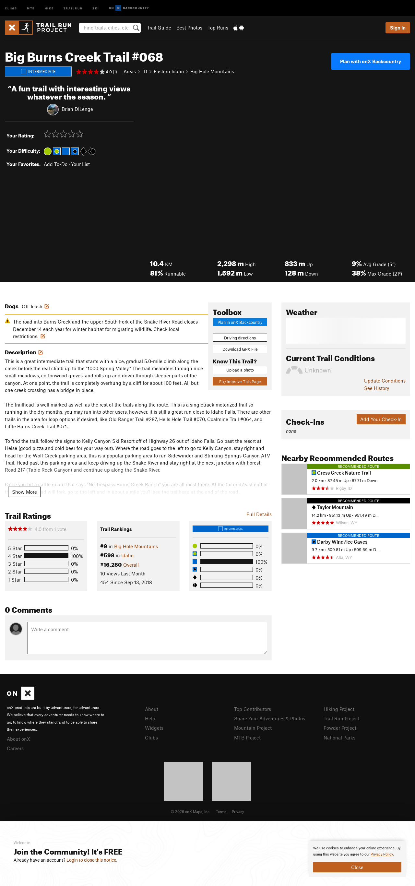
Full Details (259, 514)
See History (376, 388)
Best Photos (189, 27)
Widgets (154, 728)
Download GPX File (240, 349)
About (151, 709)
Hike (49, 8)
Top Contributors (252, 709)
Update (385, 381)
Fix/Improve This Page (240, 381)
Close (357, 867)
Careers (15, 748)
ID (144, 71)
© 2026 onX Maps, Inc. (190, 811)
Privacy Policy (382, 854)
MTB (31, 8)
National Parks (339, 737)
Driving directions (240, 337)
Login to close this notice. (91, 860)
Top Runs (218, 27)
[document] (357, 858)
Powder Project (340, 728)
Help (150, 718)
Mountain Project (253, 728)
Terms (221, 811)
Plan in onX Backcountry (240, 322)
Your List (80, 164)
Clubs (151, 737)
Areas (130, 71)
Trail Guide (159, 27)
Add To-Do (55, 164)
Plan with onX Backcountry (370, 61)
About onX (18, 739)
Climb (11, 8)
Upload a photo (240, 369)
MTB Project (247, 737)
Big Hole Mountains (212, 71)
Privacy (238, 811)
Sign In (398, 27)
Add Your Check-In (381, 419)
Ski (95, 8)
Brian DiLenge (77, 109)
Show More (24, 492)
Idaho (127, 555)
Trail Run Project (342, 718)
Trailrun (73, 8)
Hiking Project (339, 709)
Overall (131, 565)
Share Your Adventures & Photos (269, 718)
